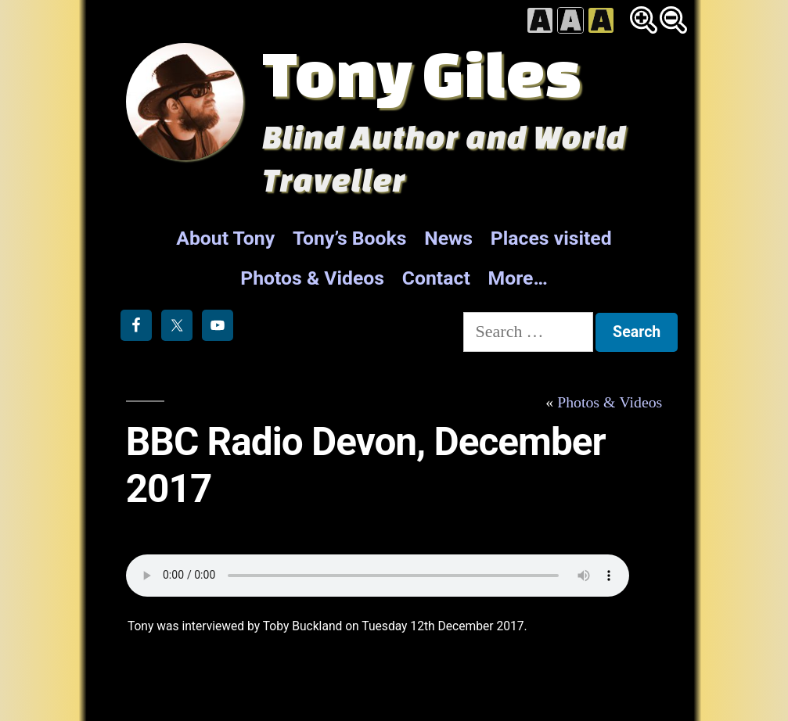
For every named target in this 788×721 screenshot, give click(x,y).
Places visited (551, 238)
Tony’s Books (350, 238)
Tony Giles (421, 72)
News (448, 238)
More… (518, 278)
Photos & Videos (312, 278)
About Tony (225, 238)
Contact (436, 278)
